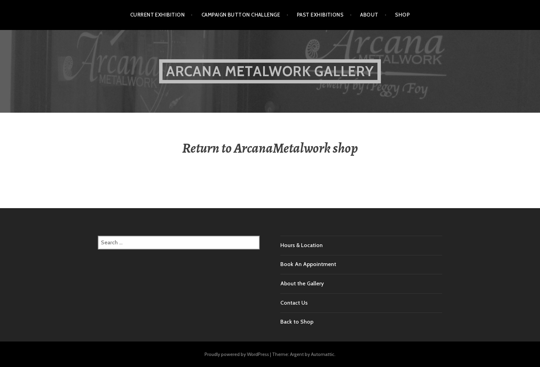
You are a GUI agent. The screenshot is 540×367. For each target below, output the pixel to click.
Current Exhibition (157, 15)
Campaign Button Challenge (240, 15)
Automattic (322, 354)
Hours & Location (301, 245)
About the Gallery (302, 283)
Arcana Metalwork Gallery (270, 71)
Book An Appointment (308, 264)
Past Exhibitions (320, 15)
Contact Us (294, 302)
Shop (402, 15)
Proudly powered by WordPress (237, 354)
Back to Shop (296, 321)
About (369, 15)
